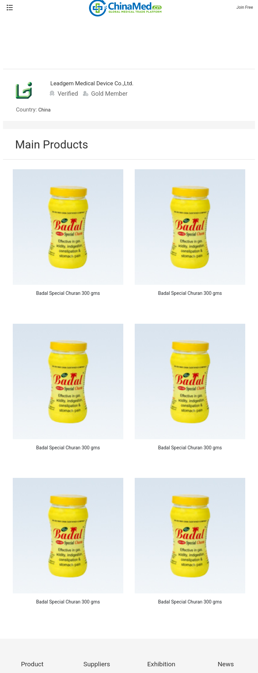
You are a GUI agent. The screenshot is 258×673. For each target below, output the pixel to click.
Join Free (244, 7)
